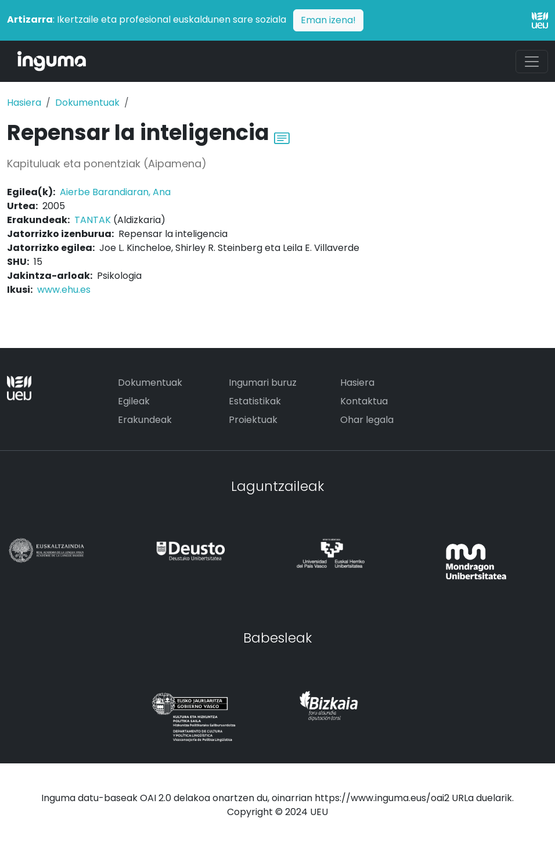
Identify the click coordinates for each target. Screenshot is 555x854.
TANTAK (92, 220)
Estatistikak (255, 401)
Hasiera (24, 102)
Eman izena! (328, 20)
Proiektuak (253, 419)
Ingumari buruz (263, 382)
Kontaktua (364, 401)
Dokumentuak (87, 102)
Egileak (134, 401)
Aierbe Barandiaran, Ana (115, 192)
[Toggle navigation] (532, 61)
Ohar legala (367, 419)
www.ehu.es (64, 289)
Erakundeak (145, 419)
